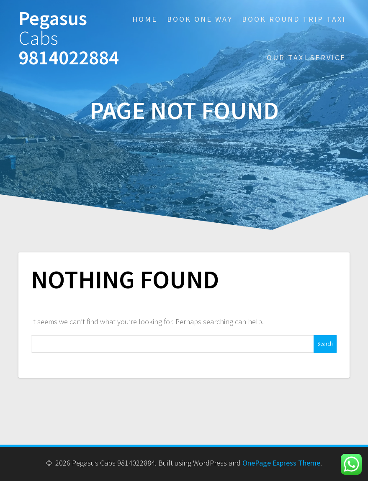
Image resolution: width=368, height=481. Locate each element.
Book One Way (200, 19)
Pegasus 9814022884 (68, 38)
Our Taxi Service (306, 57)
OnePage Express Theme (281, 463)
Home (144, 19)
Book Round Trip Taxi (294, 19)
